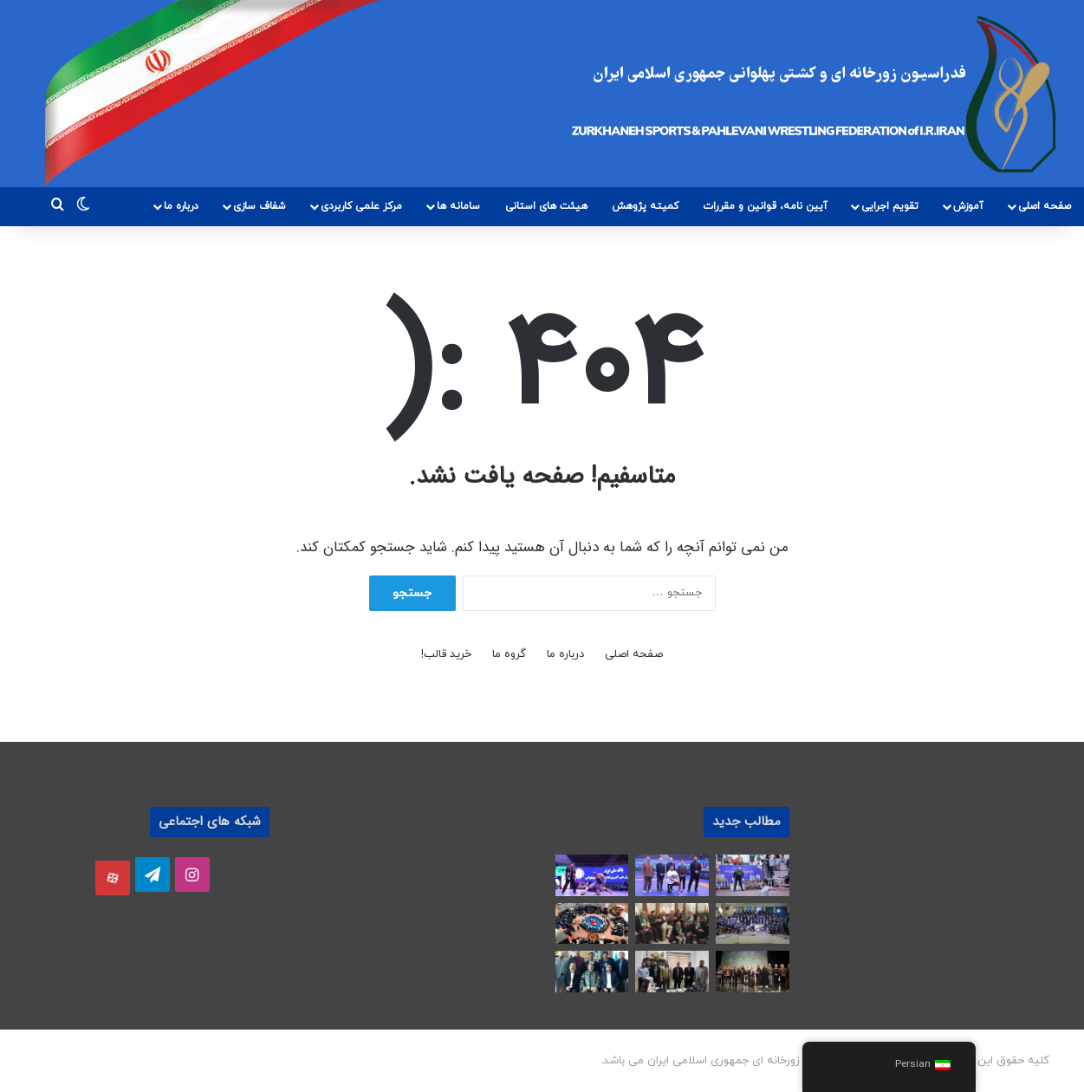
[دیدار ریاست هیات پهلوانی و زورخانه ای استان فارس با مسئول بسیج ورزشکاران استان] (672, 971)
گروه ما (509, 654)
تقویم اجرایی (889, 206)
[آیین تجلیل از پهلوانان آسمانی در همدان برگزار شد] (752, 924)
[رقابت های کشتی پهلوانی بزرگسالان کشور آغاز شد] (592, 875)
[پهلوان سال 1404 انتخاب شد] (672, 875)
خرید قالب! (446, 654)
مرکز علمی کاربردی (361, 206)
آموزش (968, 206)
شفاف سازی (259, 206)
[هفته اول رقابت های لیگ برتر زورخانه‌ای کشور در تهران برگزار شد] (752, 875)
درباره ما (181, 206)
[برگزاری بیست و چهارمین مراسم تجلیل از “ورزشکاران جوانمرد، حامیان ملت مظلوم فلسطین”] (752, 971)
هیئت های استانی (546, 206)
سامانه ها (458, 206)
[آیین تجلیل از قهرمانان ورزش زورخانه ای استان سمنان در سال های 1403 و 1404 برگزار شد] (592, 924)
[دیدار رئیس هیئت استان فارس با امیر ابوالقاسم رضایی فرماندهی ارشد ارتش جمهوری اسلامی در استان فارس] (592, 971)
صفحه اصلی (1044, 206)
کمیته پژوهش (645, 206)
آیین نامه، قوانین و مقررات (765, 206)
